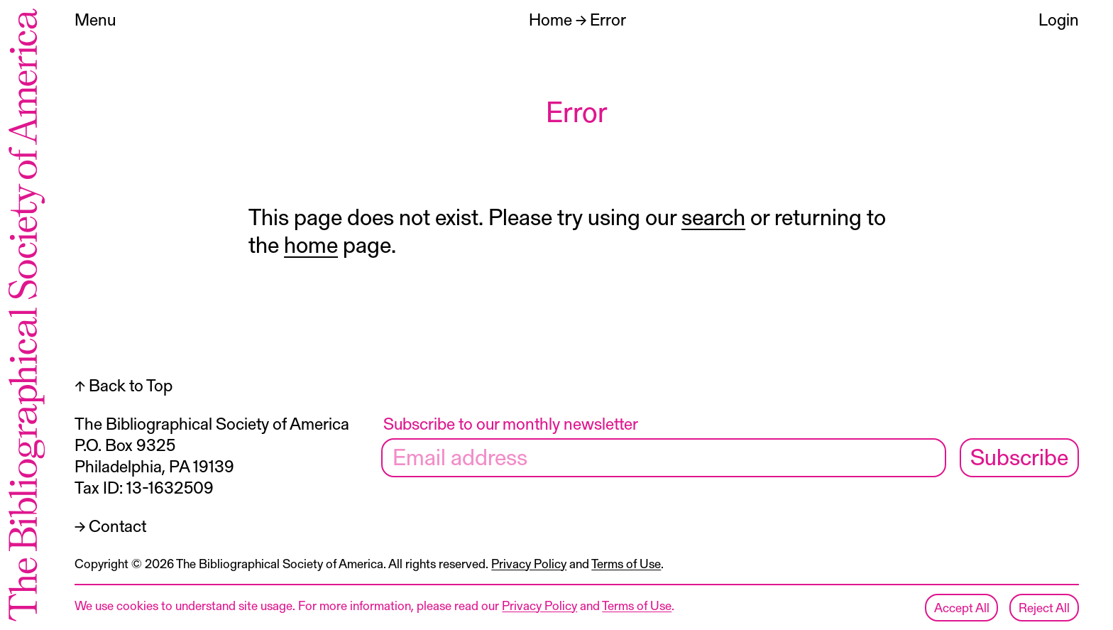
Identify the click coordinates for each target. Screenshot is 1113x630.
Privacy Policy (528, 563)
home (311, 244)
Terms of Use (626, 563)
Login (1058, 19)
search (713, 216)
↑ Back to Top (123, 385)
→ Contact (110, 525)
